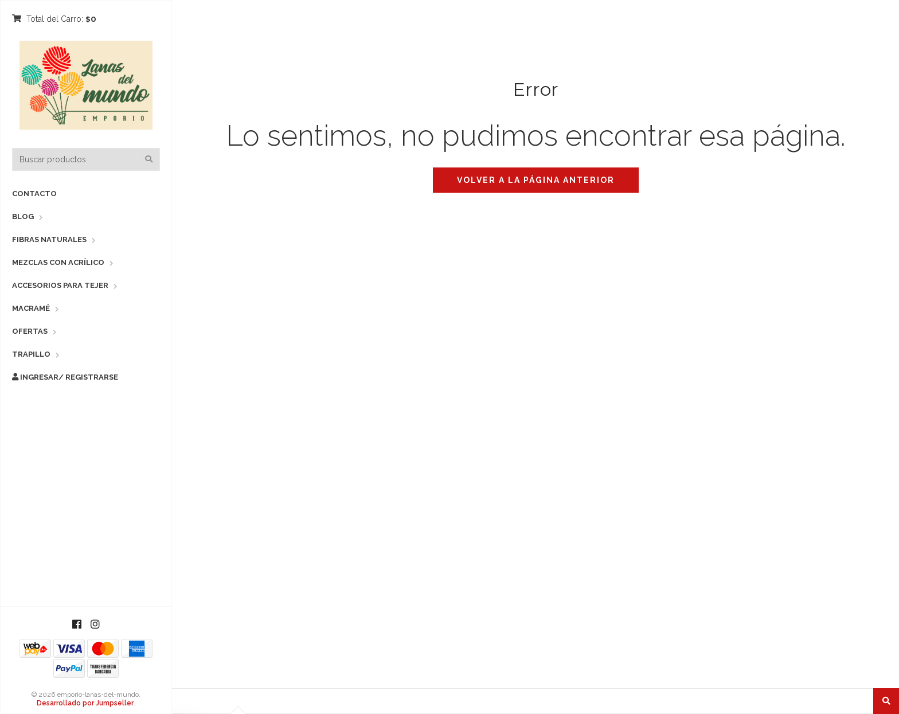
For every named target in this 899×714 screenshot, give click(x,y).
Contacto (34, 193)
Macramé (31, 308)
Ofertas (30, 331)
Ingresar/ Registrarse (65, 377)
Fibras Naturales (49, 239)
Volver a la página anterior (536, 180)
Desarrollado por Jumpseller (85, 703)
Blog (23, 216)
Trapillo (31, 354)
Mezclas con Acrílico (58, 262)
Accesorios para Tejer (60, 285)
